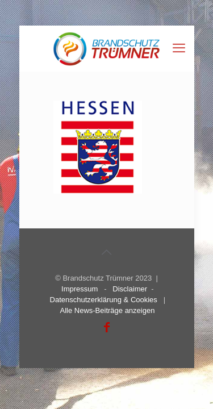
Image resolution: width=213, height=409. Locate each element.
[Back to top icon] (107, 252)
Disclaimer (129, 289)
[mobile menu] (179, 48)
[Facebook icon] (106, 327)
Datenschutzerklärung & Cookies (103, 299)
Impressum (79, 289)
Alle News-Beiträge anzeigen (107, 310)
